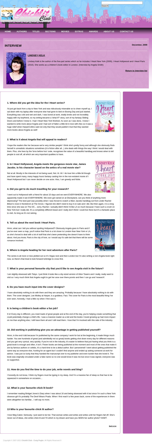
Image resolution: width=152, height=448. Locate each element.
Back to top (112, 426)
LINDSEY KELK (36, 55)
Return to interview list (136, 71)
